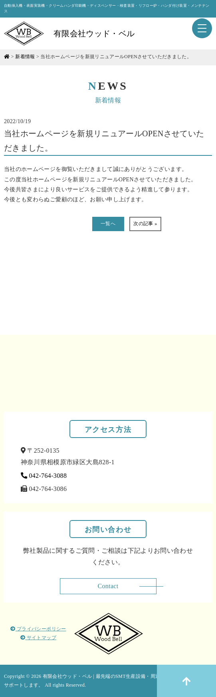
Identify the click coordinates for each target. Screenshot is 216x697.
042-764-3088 (44, 475)
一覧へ (108, 223)
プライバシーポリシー (38, 629)
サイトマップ (38, 637)
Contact (107, 586)
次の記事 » (145, 223)
